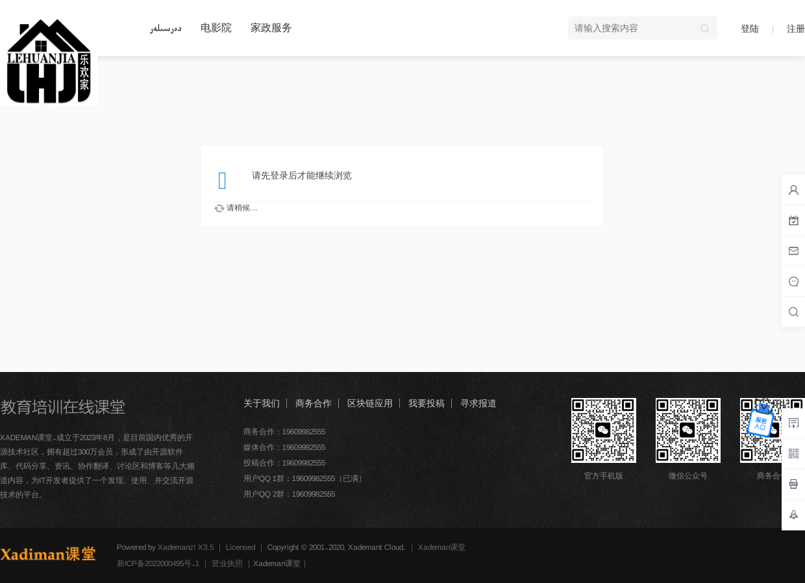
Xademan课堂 (441, 547)
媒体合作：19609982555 (284, 447)
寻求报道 (478, 403)
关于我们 (261, 403)
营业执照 (227, 563)
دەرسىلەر (165, 27)
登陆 (750, 28)
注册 (796, 28)
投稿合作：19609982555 (284, 462)
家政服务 (271, 27)
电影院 (216, 27)
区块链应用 (370, 403)
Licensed (240, 547)
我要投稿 (426, 403)
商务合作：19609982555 (284, 431)
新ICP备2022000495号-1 (158, 563)
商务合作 (313, 403)
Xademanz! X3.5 (186, 547)
